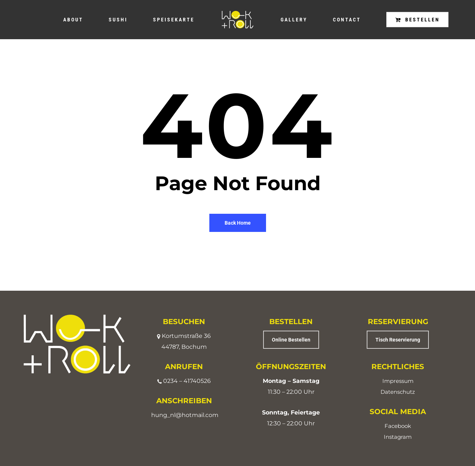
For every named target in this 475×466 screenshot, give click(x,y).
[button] (291, 340)
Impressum (398, 380)
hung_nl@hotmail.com (184, 415)
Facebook (398, 425)
